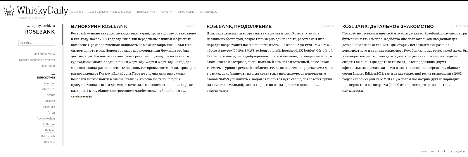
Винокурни (146, 11)
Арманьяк (186, 11)
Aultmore (49, 124)
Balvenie (49, 142)
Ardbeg (50, 100)
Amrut (51, 95)
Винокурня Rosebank (99, 26)
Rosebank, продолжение (239, 26)
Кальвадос (208, 11)
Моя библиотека (44, 54)
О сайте (77, 11)
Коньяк (166, 11)
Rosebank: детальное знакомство (388, 26)
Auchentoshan (46, 118)
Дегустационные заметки (110, 11)
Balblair (50, 130)
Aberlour (49, 83)
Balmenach (48, 136)
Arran (51, 112)
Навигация (48, 65)
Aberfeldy (48, 89)
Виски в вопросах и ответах (37, 59)
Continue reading (81, 96)
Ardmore (49, 106)
